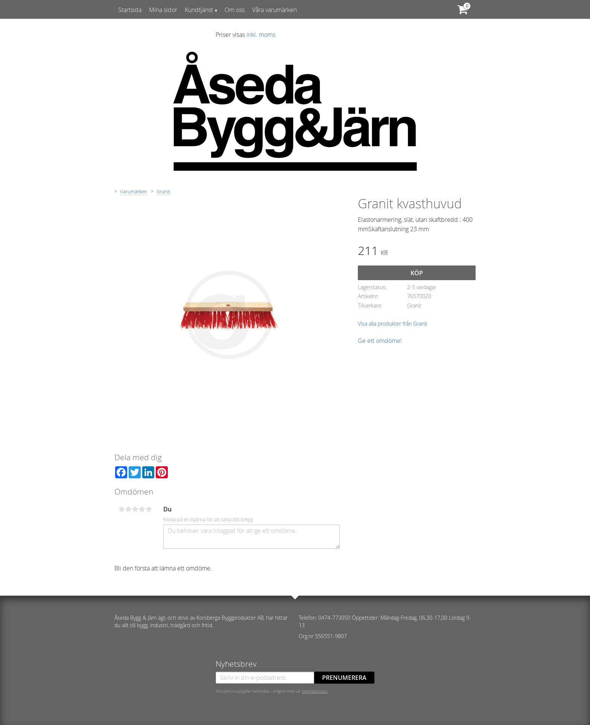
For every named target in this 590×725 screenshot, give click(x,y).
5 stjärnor (148, 509)
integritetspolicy (315, 691)
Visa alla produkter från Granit (392, 323)
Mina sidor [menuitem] (163, 10)
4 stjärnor (141, 509)
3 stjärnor (135, 509)
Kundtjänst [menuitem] (199, 10)
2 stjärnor (128, 509)
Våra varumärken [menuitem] (274, 10)
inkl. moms (260, 34)
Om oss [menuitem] (235, 10)
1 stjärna (121, 509)
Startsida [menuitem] (129, 10)
